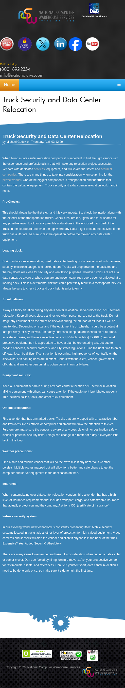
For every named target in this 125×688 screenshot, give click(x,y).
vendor (16, 180)
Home (9, 84)
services (39, 169)
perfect (7, 180)
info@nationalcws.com (21, 75)
